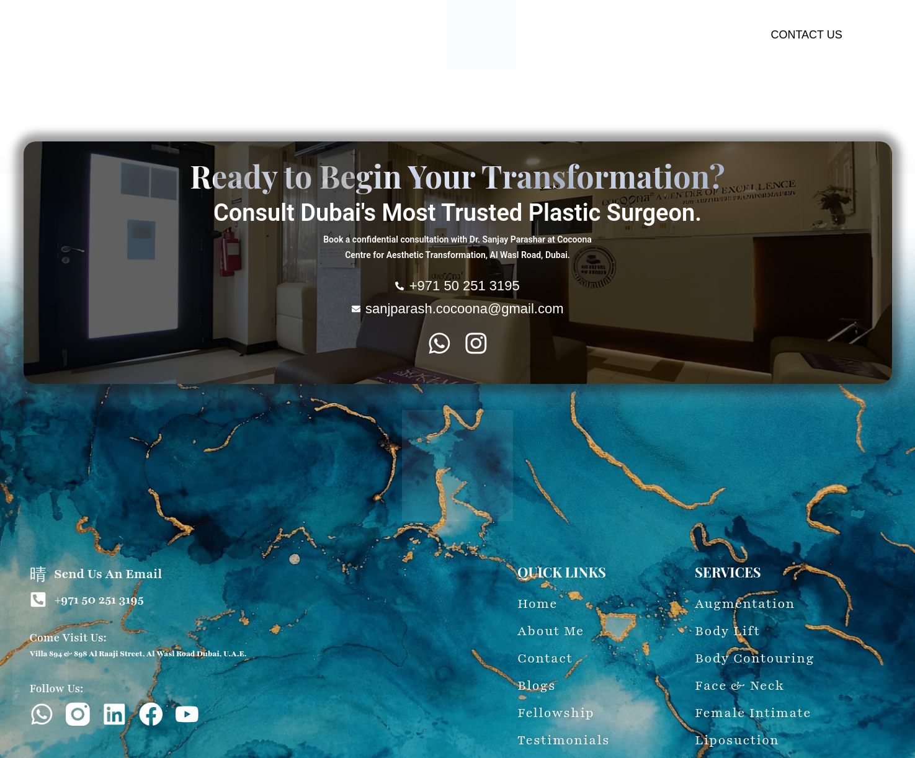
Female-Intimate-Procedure (447, 99)
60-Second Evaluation (740, 99)
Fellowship (492, 122)
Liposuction (546, 99)
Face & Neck (344, 99)
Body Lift (196, 99)
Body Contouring (266, 99)
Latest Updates (836, 99)
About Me (66, 99)
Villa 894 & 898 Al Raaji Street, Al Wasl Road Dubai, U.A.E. (138, 654)
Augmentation (132, 99)
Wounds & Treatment (631, 99)
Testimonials (427, 122)
